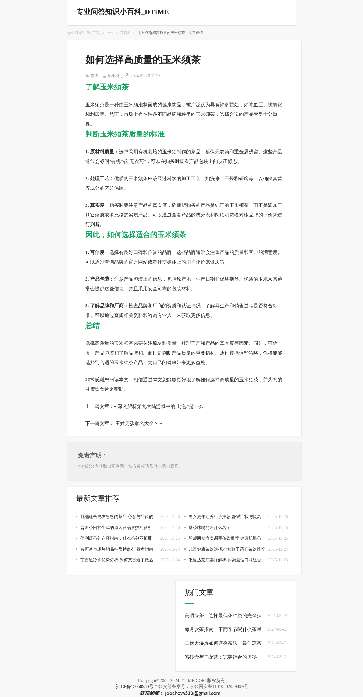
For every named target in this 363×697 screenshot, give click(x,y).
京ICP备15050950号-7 (136, 686)
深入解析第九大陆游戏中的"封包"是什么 (160, 406)
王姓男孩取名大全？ (137, 423)
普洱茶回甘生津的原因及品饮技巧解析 (116, 527)
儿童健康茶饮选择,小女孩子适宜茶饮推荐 (227, 549)
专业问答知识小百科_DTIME (90, 33)
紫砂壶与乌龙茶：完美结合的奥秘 (221, 656)
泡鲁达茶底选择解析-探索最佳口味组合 (225, 560)
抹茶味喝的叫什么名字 (210, 527)
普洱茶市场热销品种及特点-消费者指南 (116, 549)
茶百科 (125, 33)
